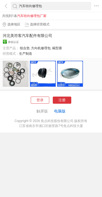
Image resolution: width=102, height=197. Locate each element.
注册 (62, 100)
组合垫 (25, 48)
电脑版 (60, 111)
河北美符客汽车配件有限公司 (27, 35)
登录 (40, 100)
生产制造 (25, 54)
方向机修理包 (41, 48)
